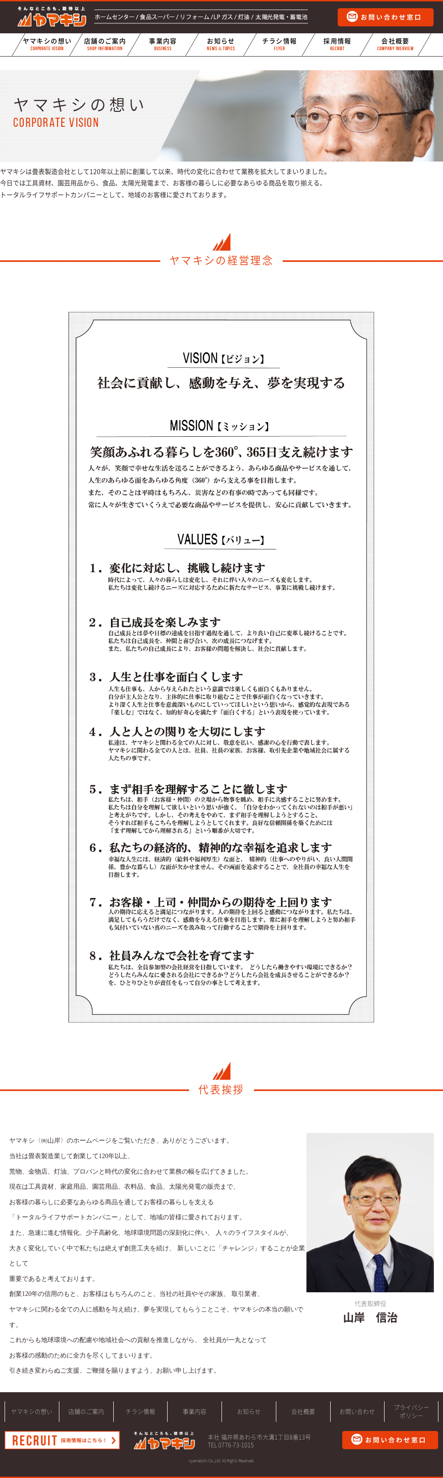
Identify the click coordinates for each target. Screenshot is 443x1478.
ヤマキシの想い (47, 44)
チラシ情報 (279, 44)
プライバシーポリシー (411, 1412)
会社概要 (395, 44)
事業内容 (163, 44)
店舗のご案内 (105, 44)
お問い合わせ (357, 1412)
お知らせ (221, 44)
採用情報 (337, 44)
